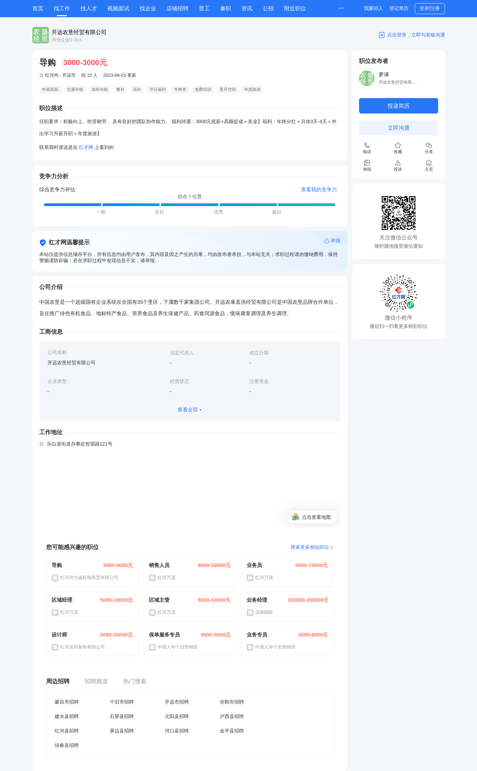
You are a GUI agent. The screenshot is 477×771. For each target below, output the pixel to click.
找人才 (88, 8)
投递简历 (399, 106)
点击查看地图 (316, 517)
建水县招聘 (67, 716)
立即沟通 (399, 128)
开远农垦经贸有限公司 (79, 32)
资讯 (246, 8)
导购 (57, 565)
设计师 (59, 635)
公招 (268, 8)
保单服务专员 (164, 635)
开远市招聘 (177, 702)
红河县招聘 (67, 730)
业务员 (254, 565)
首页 (37, 8)
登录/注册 (430, 8)
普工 (204, 8)
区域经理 (62, 600)
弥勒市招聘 (232, 702)
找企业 (148, 8)
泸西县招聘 (232, 716)
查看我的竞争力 (319, 189)
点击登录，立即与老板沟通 (416, 35)
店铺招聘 (177, 8)
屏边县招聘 (122, 730)
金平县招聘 (232, 730)
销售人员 (159, 565)
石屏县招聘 (122, 716)
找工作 (62, 8)
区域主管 (159, 600)
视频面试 (118, 8)
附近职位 (295, 8)
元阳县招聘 (177, 716)
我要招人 (373, 8)
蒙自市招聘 (67, 702)
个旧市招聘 (122, 702)
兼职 (225, 8)
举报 (335, 240)
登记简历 (399, 8)
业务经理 (257, 600)
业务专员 (257, 635)
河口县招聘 (177, 730)
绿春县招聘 (67, 745)
